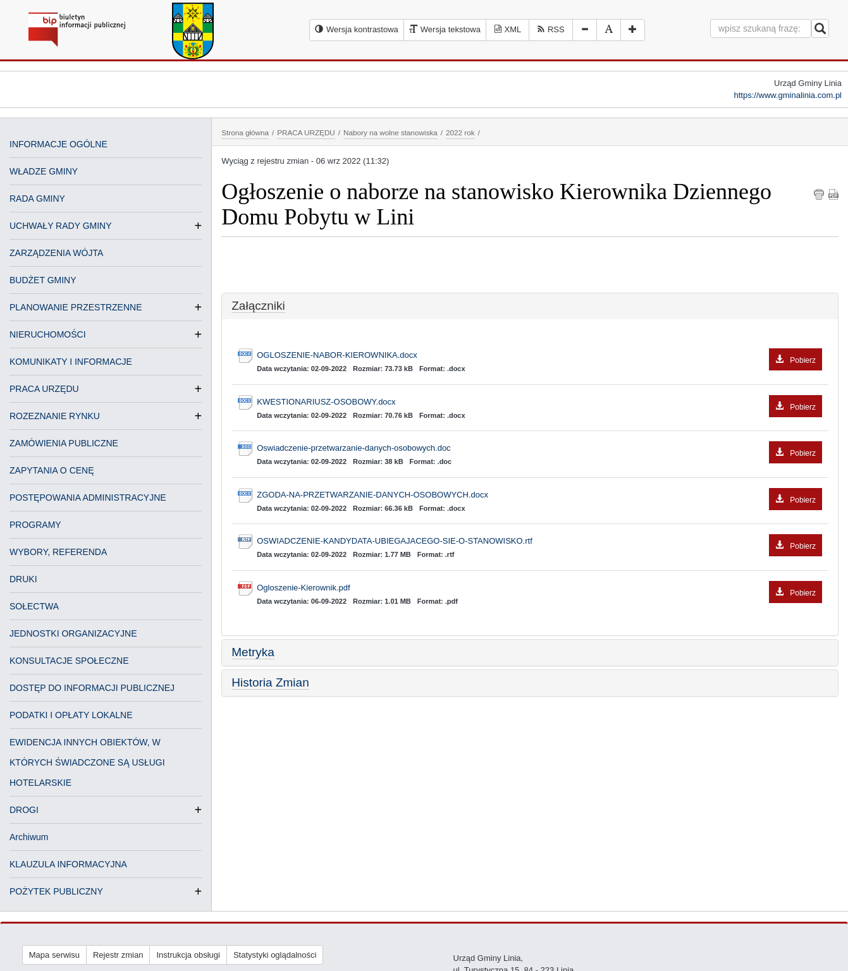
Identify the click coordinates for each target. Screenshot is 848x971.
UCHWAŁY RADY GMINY (60, 225)
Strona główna (245, 132)
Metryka (252, 652)
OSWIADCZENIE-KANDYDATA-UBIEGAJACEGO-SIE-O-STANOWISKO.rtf (539, 541)
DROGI (24, 809)
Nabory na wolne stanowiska (390, 132)
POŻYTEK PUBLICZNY (56, 891)
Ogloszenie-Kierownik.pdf (539, 588)
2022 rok (460, 132)
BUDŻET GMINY (43, 280)
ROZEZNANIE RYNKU (54, 416)
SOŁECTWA (34, 606)
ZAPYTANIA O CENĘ (51, 470)
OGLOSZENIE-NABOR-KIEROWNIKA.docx (539, 355)
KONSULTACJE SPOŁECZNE (69, 661)
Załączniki (258, 305)
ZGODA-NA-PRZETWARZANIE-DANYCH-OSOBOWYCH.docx (539, 495)
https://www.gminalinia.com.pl (788, 95)
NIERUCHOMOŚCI (47, 334)
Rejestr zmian (118, 955)
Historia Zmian (270, 682)
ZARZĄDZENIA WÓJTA (56, 253)
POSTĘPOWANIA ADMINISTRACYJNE (87, 497)
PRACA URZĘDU (44, 388)
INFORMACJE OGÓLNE (58, 144)
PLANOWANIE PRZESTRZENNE (75, 307)
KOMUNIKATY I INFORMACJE (70, 362)
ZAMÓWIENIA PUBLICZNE (63, 443)
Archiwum (28, 837)
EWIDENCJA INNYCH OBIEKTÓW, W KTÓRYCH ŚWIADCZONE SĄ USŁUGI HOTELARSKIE (87, 762)
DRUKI (23, 579)
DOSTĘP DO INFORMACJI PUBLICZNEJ (92, 688)
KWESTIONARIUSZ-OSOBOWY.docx (539, 402)
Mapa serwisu (54, 955)
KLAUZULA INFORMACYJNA (68, 864)
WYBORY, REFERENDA (58, 552)
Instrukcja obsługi (187, 955)
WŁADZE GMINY (43, 171)
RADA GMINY (37, 198)
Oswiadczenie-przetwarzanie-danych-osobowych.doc (539, 448)
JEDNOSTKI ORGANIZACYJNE (73, 633)
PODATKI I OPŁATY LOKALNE (71, 715)
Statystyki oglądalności (275, 955)
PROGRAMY (35, 525)
